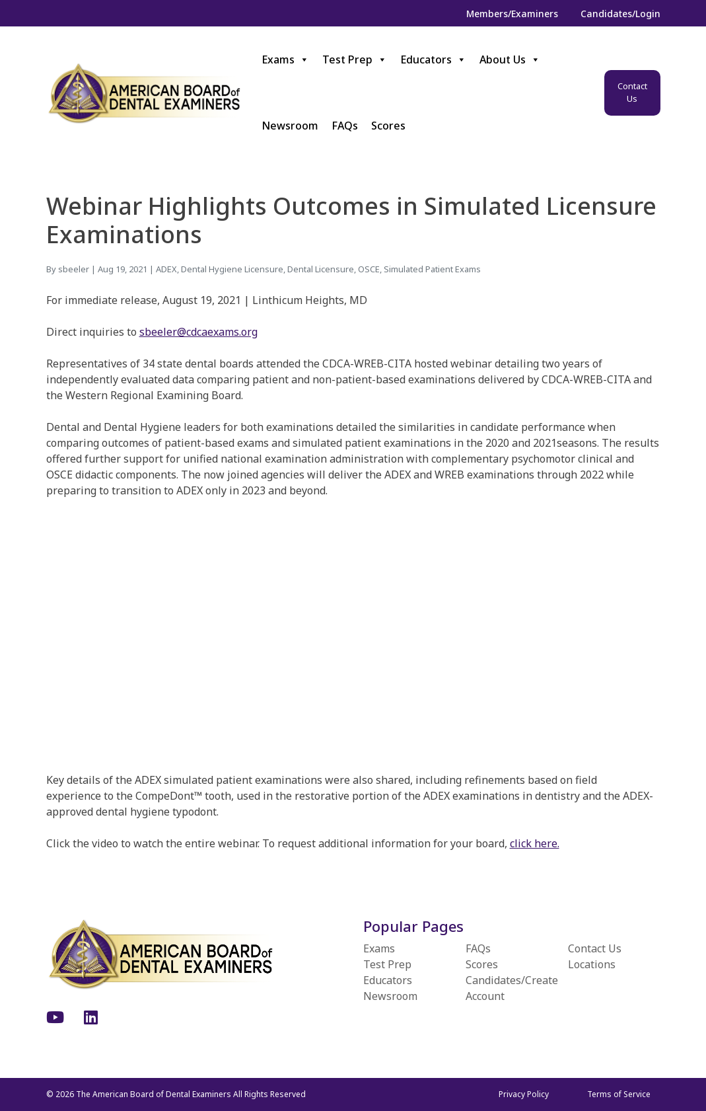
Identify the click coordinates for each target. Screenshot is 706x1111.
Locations (592, 964)
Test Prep (354, 59)
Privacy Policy (524, 1094)
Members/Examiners (512, 13)
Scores (388, 125)
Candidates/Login (620, 13)
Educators (433, 59)
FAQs (345, 125)
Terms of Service (619, 1094)
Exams (285, 59)
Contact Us (632, 92)
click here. (534, 843)
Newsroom (290, 125)
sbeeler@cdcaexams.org (198, 332)
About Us (509, 59)
